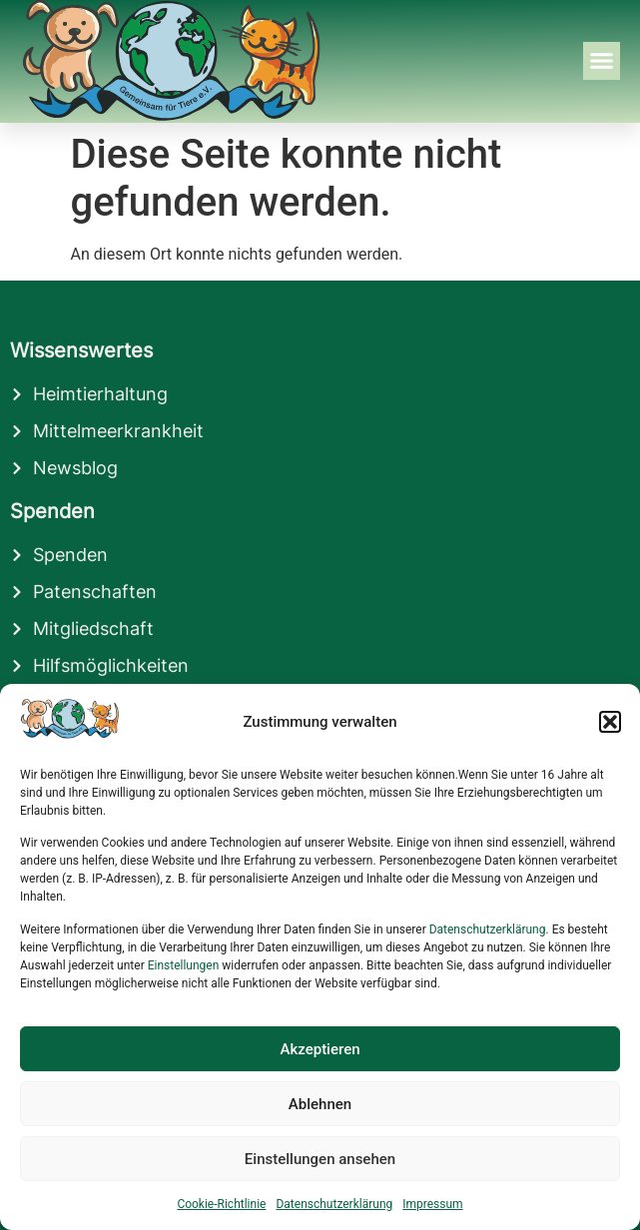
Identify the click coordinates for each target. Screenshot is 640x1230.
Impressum (432, 1204)
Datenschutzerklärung (487, 929)
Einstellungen (184, 965)
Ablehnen (320, 1104)
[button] (610, 722)
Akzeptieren (319, 1049)
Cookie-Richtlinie (221, 1204)
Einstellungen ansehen (320, 1159)
